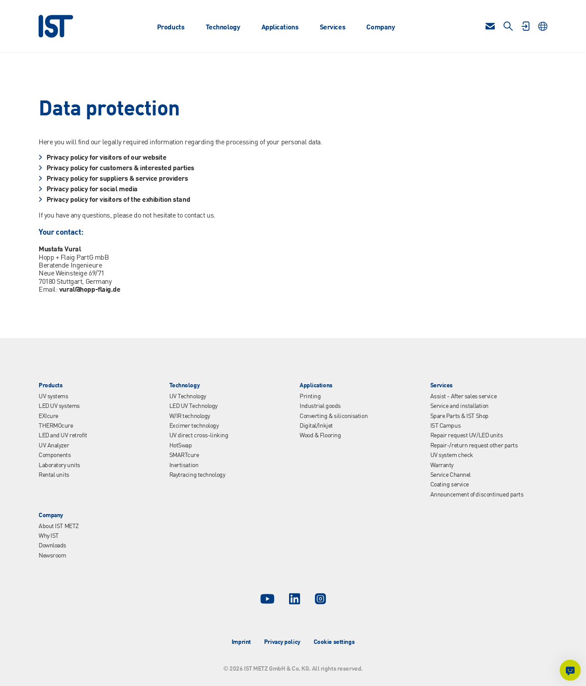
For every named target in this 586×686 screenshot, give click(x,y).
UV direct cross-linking (199, 435)
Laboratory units (59, 465)
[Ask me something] (570, 670)
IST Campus (445, 426)
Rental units (54, 475)
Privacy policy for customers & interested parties (120, 168)
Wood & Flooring (320, 435)
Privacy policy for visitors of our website (106, 157)
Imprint (241, 642)
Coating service (449, 485)
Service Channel (450, 475)
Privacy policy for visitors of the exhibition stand (118, 200)
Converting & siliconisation (334, 416)
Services (332, 27)
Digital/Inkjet (316, 426)
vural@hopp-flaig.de (90, 289)
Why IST (49, 536)
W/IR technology (189, 416)
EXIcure (48, 416)
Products (170, 27)
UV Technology (187, 396)
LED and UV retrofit (63, 435)
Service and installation (459, 406)
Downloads (52, 546)
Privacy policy (282, 642)
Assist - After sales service (463, 396)
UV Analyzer (54, 446)
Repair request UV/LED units (466, 435)
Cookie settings (334, 642)
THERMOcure (56, 426)
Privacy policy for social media (92, 189)
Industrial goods (320, 406)
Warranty (442, 465)
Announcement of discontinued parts (477, 495)
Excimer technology (194, 426)
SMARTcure (184, 455)
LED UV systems (59, 406)
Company (380, 27)
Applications (280, 27)
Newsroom (52, 556)
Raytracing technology (197, 475)
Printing (310, 396)
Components (55, 455)
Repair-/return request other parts (474, 446)
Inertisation (184, 465)
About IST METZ (59, 526)
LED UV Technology (193, 406)
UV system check (451, 455)
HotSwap (180, 446)
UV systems (53, 396)
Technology (223, 27)
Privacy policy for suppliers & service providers (117, 178)
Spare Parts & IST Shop (459, 416)
